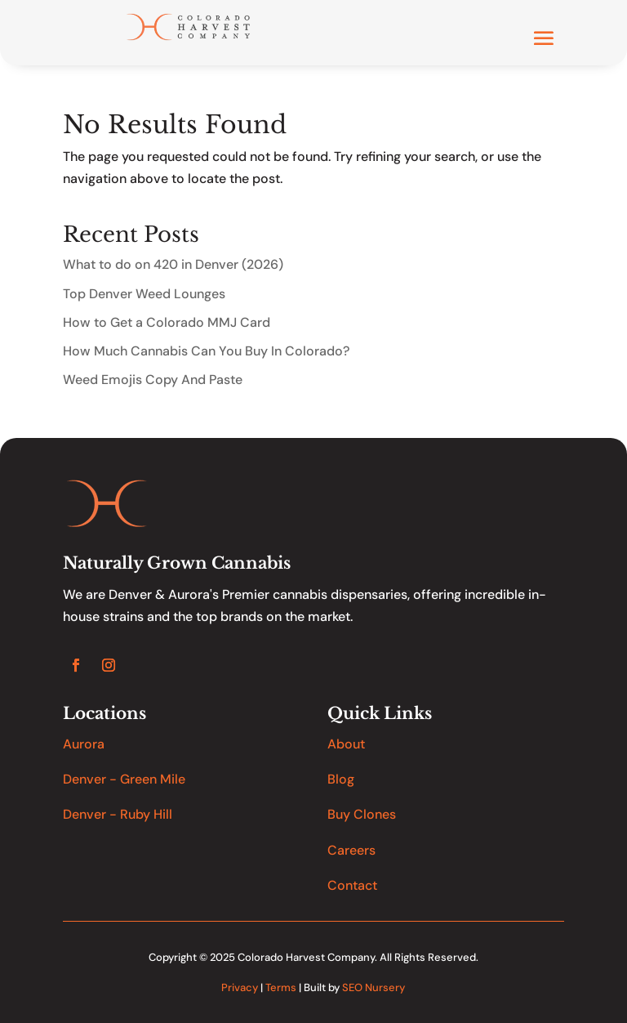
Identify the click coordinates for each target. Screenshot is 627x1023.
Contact (352, 885)
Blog (340, 779)
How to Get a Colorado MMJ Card (166, 322)
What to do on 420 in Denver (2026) (173, 264)
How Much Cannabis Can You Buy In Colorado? (206, 351)
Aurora (83, 744)
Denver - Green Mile (124, 779)
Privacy (239, 987)
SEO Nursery (373, 987)
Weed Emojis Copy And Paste (152, 379)
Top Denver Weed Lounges (144, 293)
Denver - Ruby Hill (117, 814)
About (346, 744)
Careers (351, 850)
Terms (280, 987)
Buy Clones (361, 814)
